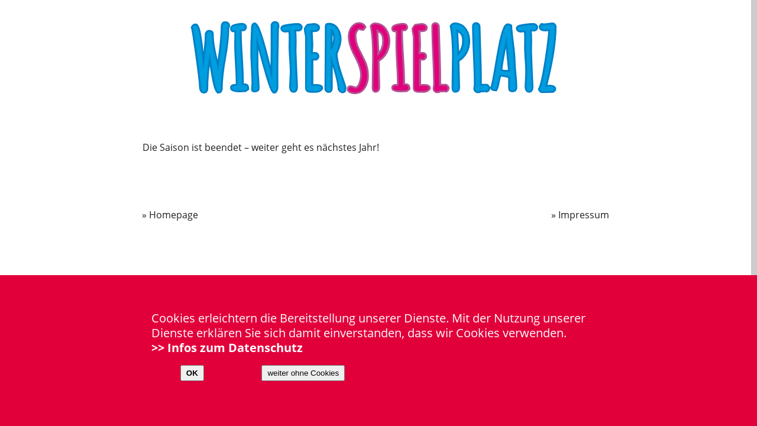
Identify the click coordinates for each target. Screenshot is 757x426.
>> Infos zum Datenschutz (227, 348)
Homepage (173, 214)
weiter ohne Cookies (303, 373)
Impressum (583, 214)
